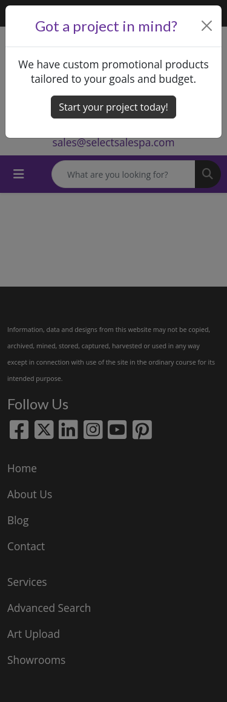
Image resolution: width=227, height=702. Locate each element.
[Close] (207, 26)
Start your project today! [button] (113, 107)
